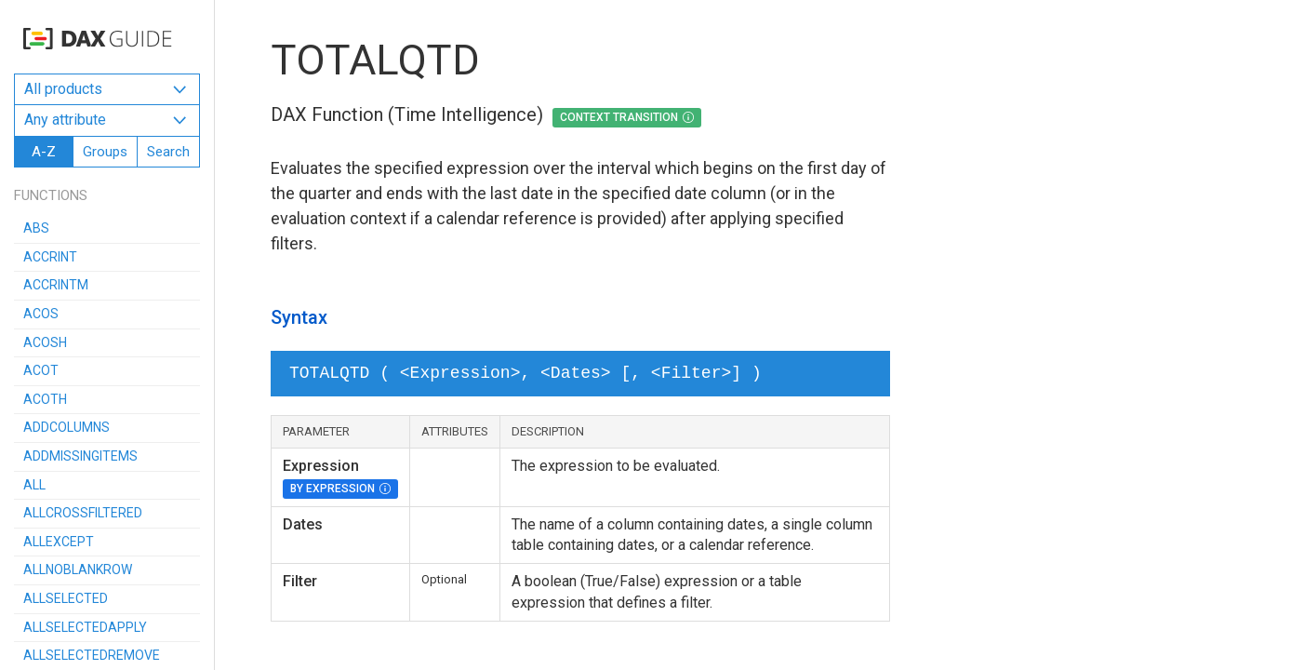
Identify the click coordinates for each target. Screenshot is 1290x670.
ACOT (41, 370)
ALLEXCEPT (58, 541)
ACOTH (45, 399)
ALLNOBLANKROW (77, 569)
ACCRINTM (55, 284)
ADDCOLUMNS (66, 427)
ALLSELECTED (65, 598)
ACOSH (45, 342)
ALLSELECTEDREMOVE (91, 655)
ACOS (41, 313)
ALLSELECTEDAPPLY (85, 627)
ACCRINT (50, 256)
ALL (34, 484)
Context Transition (619, 117)
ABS (36, 228)
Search (168, 151)
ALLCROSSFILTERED (82, 512)
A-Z (44, 151)
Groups (105, 151)
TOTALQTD (375, 60)
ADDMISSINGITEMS (80, 456)
